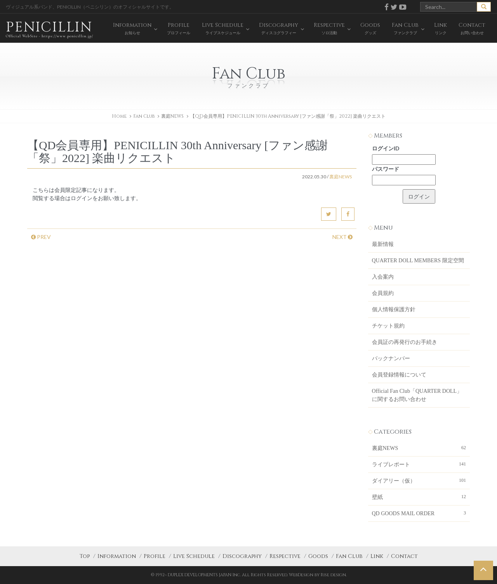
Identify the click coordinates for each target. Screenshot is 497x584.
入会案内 (383, 277)
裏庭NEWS (172, 116)
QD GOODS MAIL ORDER (419, 512)
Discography (242, 556)
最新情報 (383, 244)
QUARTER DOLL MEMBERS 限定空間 (418, 260)
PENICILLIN (49, 29)
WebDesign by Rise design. (318, 575)
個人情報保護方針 (393, 309)
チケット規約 (388, 326)
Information (116, 556)
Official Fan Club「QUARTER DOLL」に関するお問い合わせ (417, 395)
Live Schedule (194, 556)
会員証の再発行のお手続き (404, 342)
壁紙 (419, 496)
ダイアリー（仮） (419, 480)
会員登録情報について (399, 375)
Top (85, 556)
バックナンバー (391, 358)
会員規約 (383, 293)
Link (376, 556)
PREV (41, 237)
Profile (154, 556)
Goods (318, 556)
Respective (285, 556)
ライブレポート (419, 463)
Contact (404, 556)
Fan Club (349, 556)
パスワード (385, 169)
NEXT (342, 237)
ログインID (386, 148)
